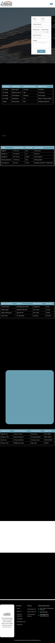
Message (35, 40)
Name (34, 18)
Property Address (37, 24)
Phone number (36, 29)
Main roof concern (37, 35)
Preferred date (45, 29)
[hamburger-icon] (51, 4)
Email (43, 18)
